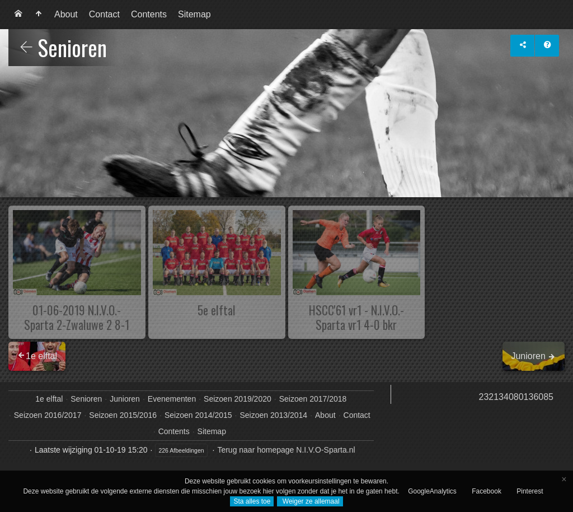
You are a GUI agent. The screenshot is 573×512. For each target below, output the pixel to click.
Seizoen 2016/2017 (48, 415)
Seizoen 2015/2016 (123, 415)
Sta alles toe (251, 501)
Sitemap (194, 14)
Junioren (125, 398)
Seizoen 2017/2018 (313, 398)
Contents (149, 14)
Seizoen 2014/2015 (198, 415)
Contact (104, 14)
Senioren (86, 398)
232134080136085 (516, 397)
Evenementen (172, 398)
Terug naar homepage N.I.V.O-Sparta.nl (286, 449)
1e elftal (49, 398)
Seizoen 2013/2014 (273, 415)
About (66, 14)
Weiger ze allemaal (309, 501)
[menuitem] (18, 14)
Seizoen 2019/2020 (237, 398)
